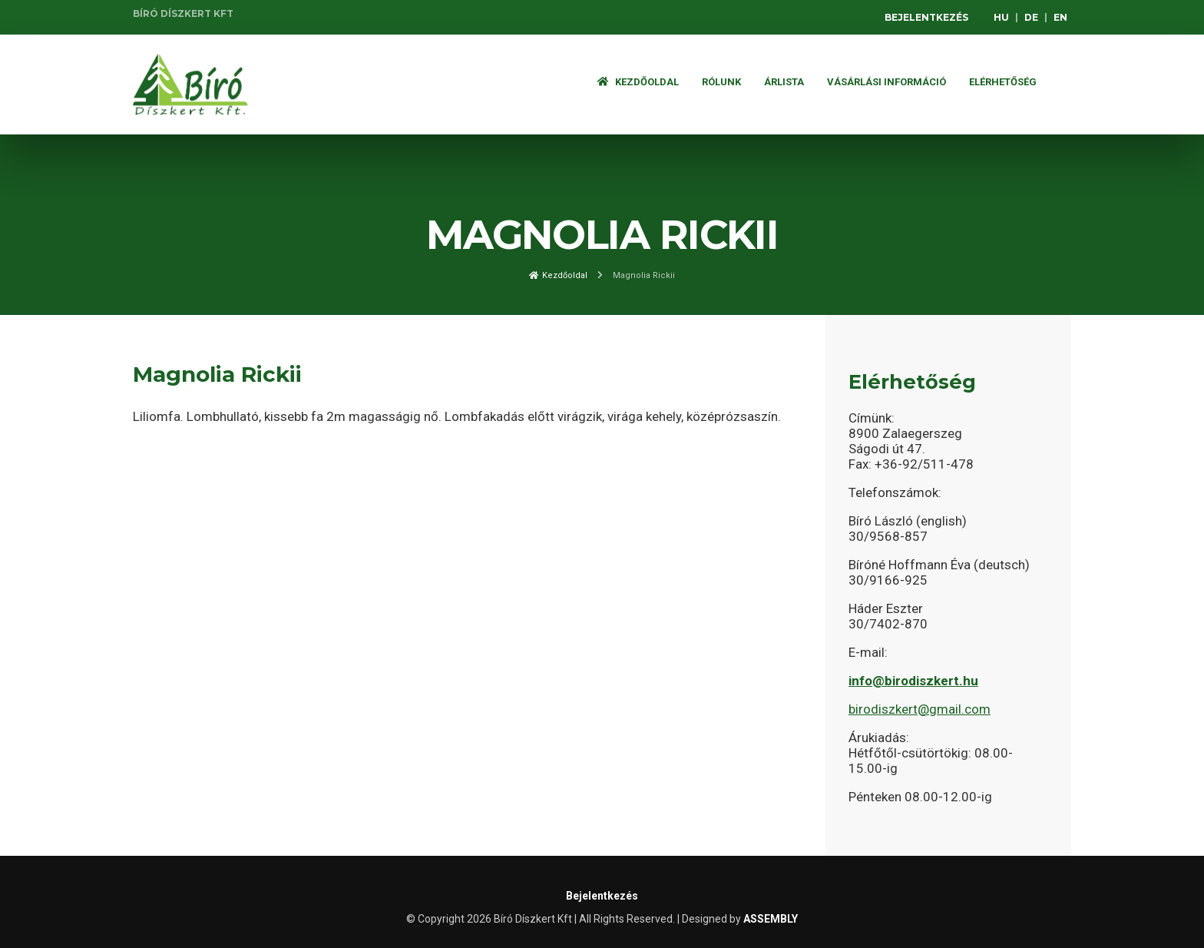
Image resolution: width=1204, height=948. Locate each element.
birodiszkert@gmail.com (919, 709)
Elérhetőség (1003, 82)
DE (1031, 17)
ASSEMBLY (770, 919)
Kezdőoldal (638, 82)
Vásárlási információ (886, 82)
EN (1060, 17)
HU (1001, 17)
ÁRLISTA (784, 82)
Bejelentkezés (926, 17)
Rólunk (721, 82)
